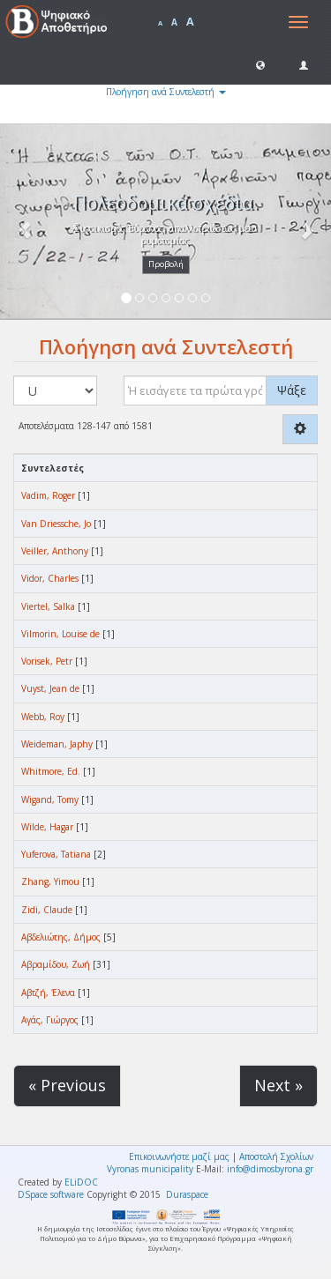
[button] (260, 64)
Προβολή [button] (166, 264)
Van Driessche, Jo (56, 523)
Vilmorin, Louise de (60, 634)
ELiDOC (81, 1182)
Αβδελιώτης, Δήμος (61, 937)
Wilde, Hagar (47, 827)
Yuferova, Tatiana (56, 854)
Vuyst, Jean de (50, 688)
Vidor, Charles (50, 578)
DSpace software (51, 1194)
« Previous (67, 1085)
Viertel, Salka (48, 606)
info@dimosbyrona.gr (270, 1169)
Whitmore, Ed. (50, 771)
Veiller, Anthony (54, 551)
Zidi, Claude (46, 909)
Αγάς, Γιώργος (50, 1020)
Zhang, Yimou (50, 881)
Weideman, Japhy (57, 744)
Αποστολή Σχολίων (276, 1156)
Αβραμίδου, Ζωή (55, 964)
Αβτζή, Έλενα (48, 992)
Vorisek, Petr (46, 661)
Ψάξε (291, 390)
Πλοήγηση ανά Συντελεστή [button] (166, 92)
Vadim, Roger (48, 495)
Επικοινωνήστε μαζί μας (179, 1156)
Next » (278, 1085)
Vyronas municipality (150, 1169)
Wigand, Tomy (50, 799)
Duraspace (187, 1194)
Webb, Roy (42, 716)
